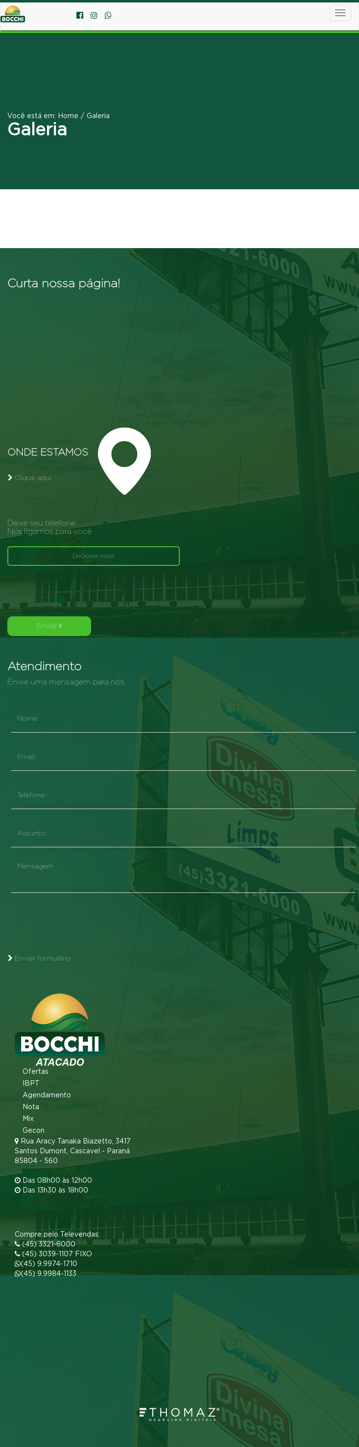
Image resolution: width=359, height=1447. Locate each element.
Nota (27, 1107)
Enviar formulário (39, 958)
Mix (25, 1118)
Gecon (30, 1130)
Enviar (49, 626)
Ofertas (32, 1071)
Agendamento (43, 1095)
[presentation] (81, 592)
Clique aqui (29, 478)
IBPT (28, 1083)
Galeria (98, 116)
